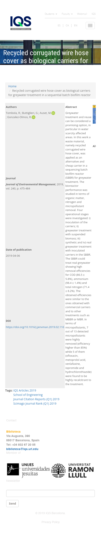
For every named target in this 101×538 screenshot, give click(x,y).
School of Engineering (28, 395)
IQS (94, 14)
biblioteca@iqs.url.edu (22, 449)
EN (75, 25)
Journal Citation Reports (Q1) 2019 (36, 399)
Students (51, 14)
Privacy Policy (51, 522)
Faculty (67, 14)
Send (12, 503)
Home (12, 86)
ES (59, 25)
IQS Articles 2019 (24, 390)
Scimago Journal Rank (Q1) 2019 (34, 403)
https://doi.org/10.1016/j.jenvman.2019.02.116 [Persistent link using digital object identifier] (35, 327)
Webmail (82, 14)
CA (67, 25)
